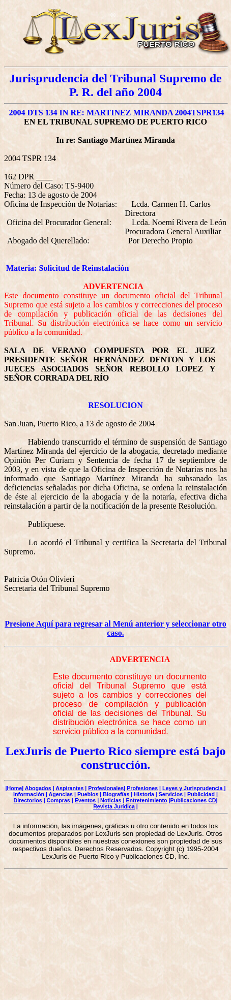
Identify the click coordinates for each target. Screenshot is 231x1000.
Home (14, 788)
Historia (144, 794)
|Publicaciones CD (192, 800)
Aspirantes (69, 788)
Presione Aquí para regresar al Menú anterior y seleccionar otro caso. (115, 628)
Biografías (116, 794)
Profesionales (106, 788)
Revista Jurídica (114, 806)
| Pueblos (86, 794)
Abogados (38, 788)
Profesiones (142, 788)
